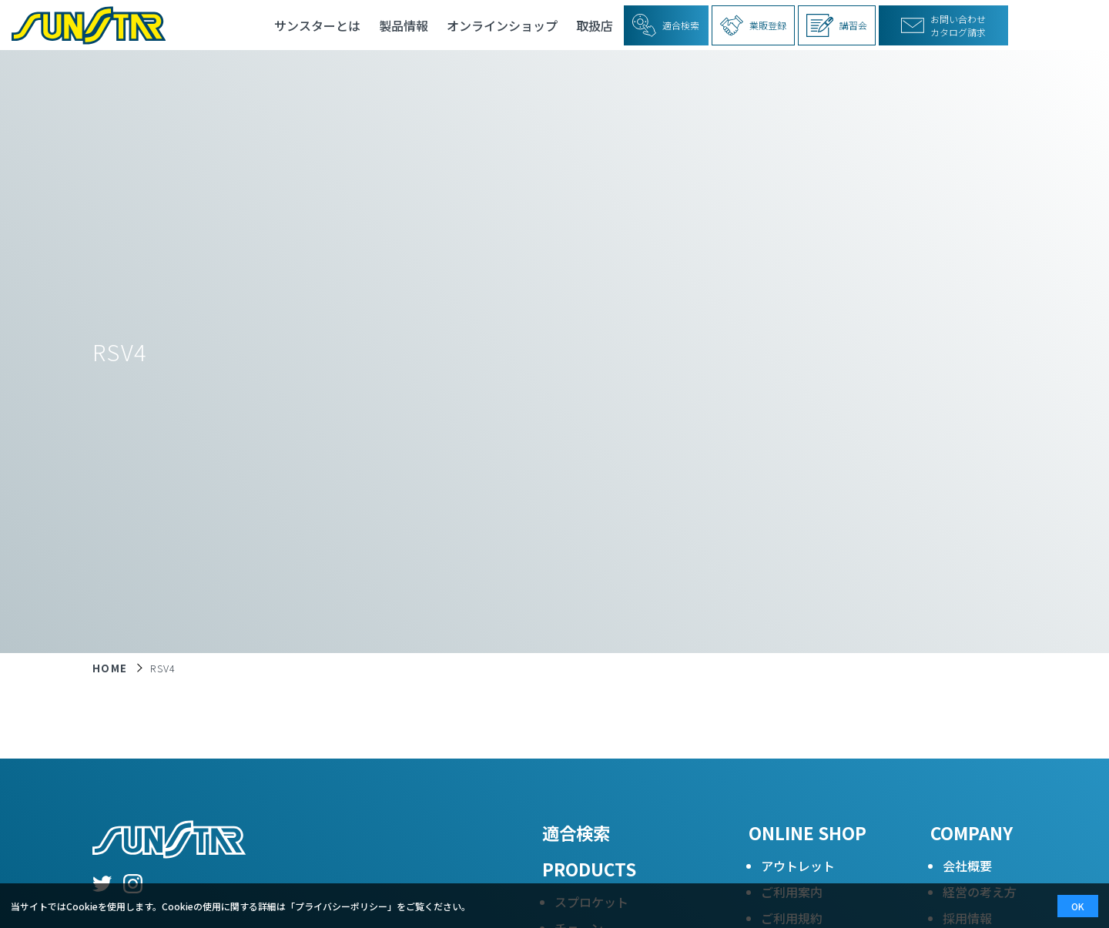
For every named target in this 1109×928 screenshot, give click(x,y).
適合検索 (576, 832)
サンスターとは (317, 25)
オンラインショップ (502, 25)
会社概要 (967, 865)
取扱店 (594, 25)
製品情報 (403, 25)
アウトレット (798, 865)
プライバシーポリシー (341, 906)
